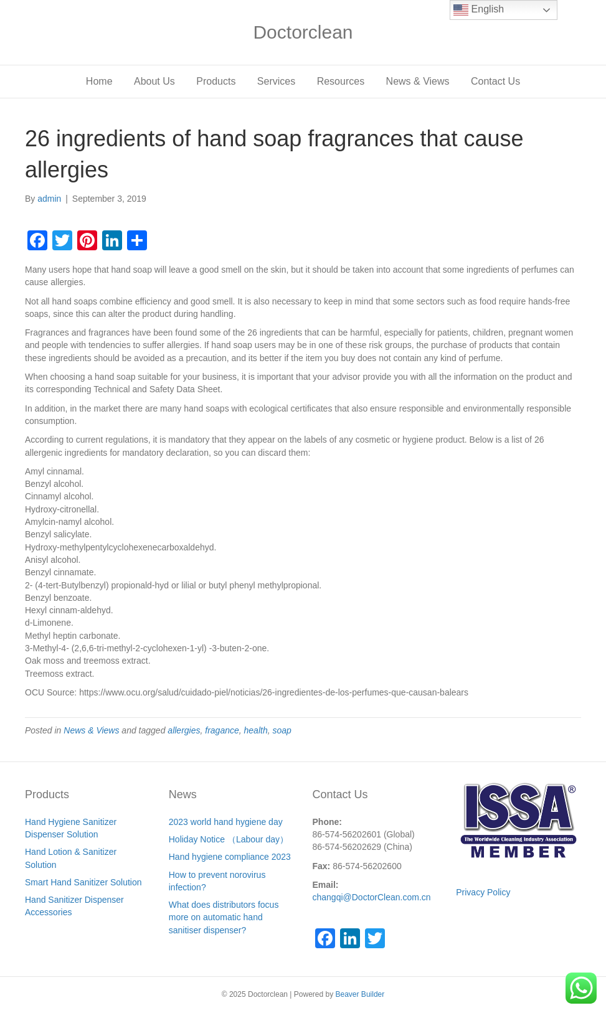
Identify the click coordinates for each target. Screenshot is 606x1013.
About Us (154, 81)
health (256, 730)
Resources (340, 81)
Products (215, 81)
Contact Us (495, 81)
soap (281, 730)
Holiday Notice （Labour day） (228, 839)
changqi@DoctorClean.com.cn (372, 897)
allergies (184, 730)
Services (276, 81)
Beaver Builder (360, 994)
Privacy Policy (483, 892)
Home (99, 81)
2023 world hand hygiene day (226, 822)
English (478, 9)
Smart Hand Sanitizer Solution (83, 882)
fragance (222, 730)
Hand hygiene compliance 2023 (230, 857)
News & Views (418, 81)
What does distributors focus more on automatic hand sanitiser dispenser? (224, 917)
